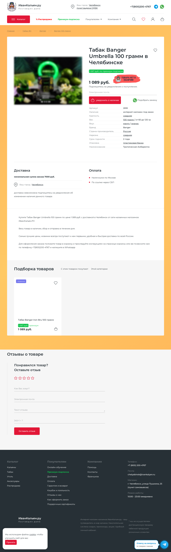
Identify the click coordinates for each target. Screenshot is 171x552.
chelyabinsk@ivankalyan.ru (141, 474)
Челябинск (94, 5)
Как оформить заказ (58, 499)
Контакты (93, 472)
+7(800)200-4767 (41, 247)
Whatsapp (70, 247)
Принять (10, 542)
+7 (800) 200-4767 (137, 465)
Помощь (92, 467)
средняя (127, 116)
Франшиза (93, 476)
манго (126, 123)
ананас (135, 123)
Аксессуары (13, 481)
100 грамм (128, 119)
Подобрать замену (145, 100)
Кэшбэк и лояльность (58, 490)
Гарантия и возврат (57, 485)
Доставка (52, 476)
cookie (32, 534)
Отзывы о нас (54, 495)
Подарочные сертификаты (61, 504)
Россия (127, 131)
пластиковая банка (133, 143)
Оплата (51, 481)
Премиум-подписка (58, 472)
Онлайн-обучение (56, 467)
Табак (10, 472)
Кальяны (11, 467)
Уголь (10, 476)
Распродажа (13, 485)
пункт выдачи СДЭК (87, 8)
